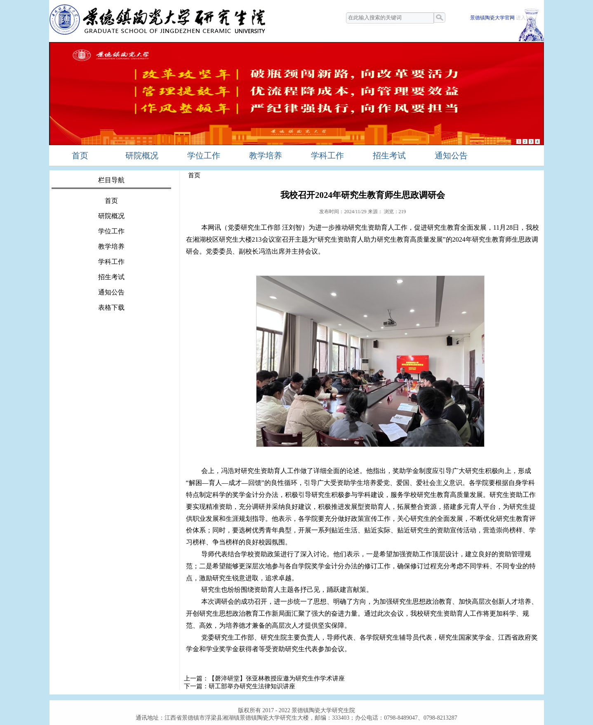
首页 (80, 155)
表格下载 (111, 307)
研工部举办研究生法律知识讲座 (252, 686)
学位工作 (203, 155)
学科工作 (327, 155)
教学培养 (265, 155)
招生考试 (389, 155)
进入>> (524, 18)
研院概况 (141, 155)
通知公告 (451, 155)
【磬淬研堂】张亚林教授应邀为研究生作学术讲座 (277, 678)
